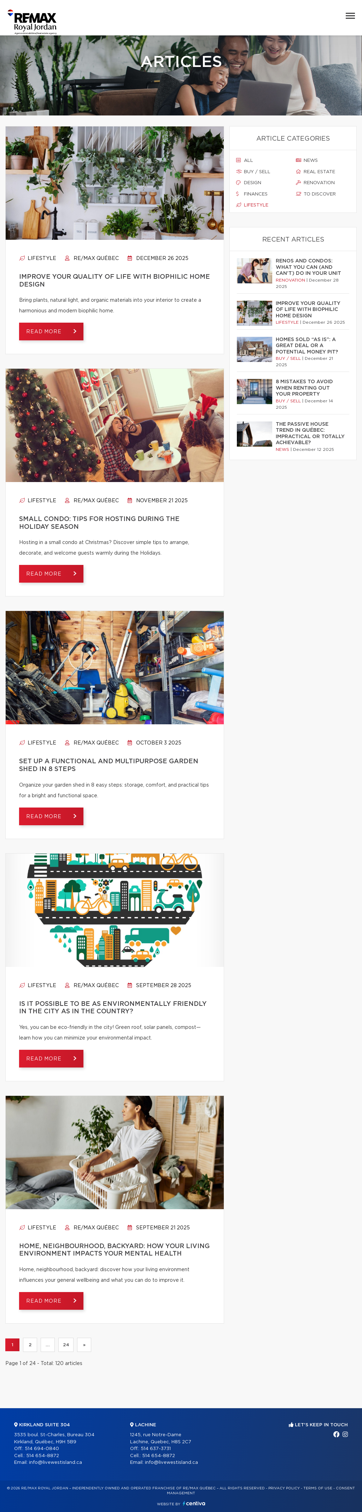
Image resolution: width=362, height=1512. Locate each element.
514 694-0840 (42, 1448)
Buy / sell (253, 171)
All (244, 160)
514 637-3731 (156, 1448)
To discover (316, 194)
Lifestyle (37, 258)
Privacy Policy (284, 1488)
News (307, 160)
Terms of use (317, 1488)
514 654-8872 (42, 1456)
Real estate (315, 171)
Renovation (315, 182)
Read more (44, 331)
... (47, 1345)
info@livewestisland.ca (55, 1462)
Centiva (194, 1503)
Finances (252, 194)
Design (248, 182)
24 (66, 1345)
